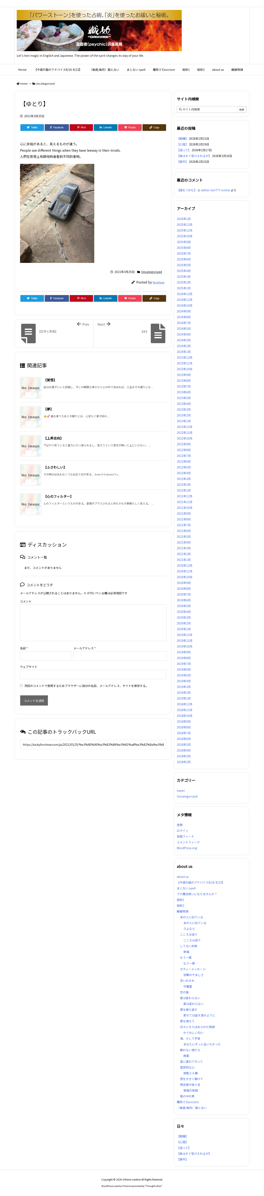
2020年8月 (184, 588)
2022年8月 (184, 450)
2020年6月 (184, 600)
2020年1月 (184, 629)
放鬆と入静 (190, 1073)
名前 (24, 641)
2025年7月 (184, 253)
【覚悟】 (50, 379)
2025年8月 (184, 248)
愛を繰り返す (188, 1009)
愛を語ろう (187, 1021)
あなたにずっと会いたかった (202, 1044)
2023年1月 (184, 421)
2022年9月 (184, 444)
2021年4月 (184, 542)
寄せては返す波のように (199, 1015)
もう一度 (186, 957)
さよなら (189, 929)
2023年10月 (184, 369)
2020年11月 (184, 571)
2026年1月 (184, 219)
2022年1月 (184, 490)
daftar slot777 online (215, 190)
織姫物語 (182, 911)
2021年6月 (184, 531)
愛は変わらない (190, 998)
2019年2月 (184, 692)
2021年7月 (184, 525)
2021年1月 (184, 560)
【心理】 (182, 144)
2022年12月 (184, 427)
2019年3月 (184, 687)
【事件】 (182, 162)
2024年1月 (184, 352)
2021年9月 (184, 513)
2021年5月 (184, 536)
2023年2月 (184, 415)
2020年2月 (184, 623)
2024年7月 (184, 323)
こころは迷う (188, 934)
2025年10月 (184, 236)
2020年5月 (184, 606)
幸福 (186, 952)
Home (24, 83)
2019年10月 (184, 646)
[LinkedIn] (105, 127)
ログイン (182, 830)
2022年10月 (184, 438)
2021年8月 (184, 519)
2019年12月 (184, 635)
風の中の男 (187, 1096)
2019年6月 (184, 669)
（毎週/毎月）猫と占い (192, 1108)
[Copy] (154, 127)
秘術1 (180, 900)
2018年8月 (184, 727)
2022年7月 (184, 456)
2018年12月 (184, 704)
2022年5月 (184, 467)
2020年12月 (184, 565)
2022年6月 (184, 461)
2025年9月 (184, 242)
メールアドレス (84, 641)
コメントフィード (188, 842)
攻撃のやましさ (194, 975)
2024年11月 (184, 300)
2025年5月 (184, 265)
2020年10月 (184, 577)
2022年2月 (184, 484)
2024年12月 (184, 294)
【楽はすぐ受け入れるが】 (194, 156)
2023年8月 (184, 380)
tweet (181, 790)
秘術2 (180, 905)
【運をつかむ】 (187, 190)
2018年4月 (184, 750)
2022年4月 (184, 473)
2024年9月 (184, 311)
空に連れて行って (191, 1061)
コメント (26, 601)
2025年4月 (184, 271)
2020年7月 (184, 594)
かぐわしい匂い (193, 1033)
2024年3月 (184, 340)
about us (183, 877)
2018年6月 (184, 739)
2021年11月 (184, 502)
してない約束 (188, 946)
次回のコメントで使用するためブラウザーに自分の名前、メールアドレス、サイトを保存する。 (86, 679)
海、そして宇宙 (190, 1038)
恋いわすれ (187, 981)
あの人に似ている (191, 917)
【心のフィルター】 (58, 496)
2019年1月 (184, 698)
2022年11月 (184, 432)
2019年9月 (184, 652)
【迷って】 (184, 150)
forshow (158, 282)
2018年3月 (184, 756)
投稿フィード (185, 836)
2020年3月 (184, 617)
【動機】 (182, 138)
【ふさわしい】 (55, 467)
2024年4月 (184, 334)
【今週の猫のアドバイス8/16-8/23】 (201, 882)
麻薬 (186, 1056)
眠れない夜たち (190, 1050)
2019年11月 (184, 640)
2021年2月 (184, 554)
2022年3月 (184, 479)
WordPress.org (187, 848)
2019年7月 (184, 664)
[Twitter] (32, 127)
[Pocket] (130, 127)
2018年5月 (184, 744)
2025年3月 (184, 276)
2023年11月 (184, 363)
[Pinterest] (81, 127)
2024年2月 (184, 346)
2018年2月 (184, 762)
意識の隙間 (190, 1090)
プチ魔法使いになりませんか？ (197, 894)
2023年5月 (184, 398)
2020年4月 (184, 612)
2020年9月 (184, 583)
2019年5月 (184, 675)
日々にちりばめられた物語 (197, 1027)
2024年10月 (184, 305)
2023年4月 (184, 404)
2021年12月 (184, 496)
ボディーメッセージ (193, 969)
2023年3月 (184, 409)
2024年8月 (184, 317)
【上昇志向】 (53, 438)
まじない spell (186, 888)
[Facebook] (57, 127)
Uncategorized (45, 83)
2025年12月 (184, 224)
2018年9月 (184, 721)
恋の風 (184, 992)
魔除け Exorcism (188, 1102)
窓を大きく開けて (191, 1079)
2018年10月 (184, 716)
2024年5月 (184, 328)
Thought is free (153, 1186)
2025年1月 (184, 288)
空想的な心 (187, 1067)
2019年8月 (184, 658)
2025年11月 (184, 230)
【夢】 (48, 409)
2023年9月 (184, 375)
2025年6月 (184, 259)
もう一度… (190, 963)
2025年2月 (184, 282)
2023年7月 (184, 386)
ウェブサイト (28, 660)
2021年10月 (184, 508)
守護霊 (187, 986)
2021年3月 (184, 548)
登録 (180, 825)
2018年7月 (184, 733)
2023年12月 (184, 357)
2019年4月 (184, 681)
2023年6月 (184, 392)
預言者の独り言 (190, 1085)
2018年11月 (184, 710)
